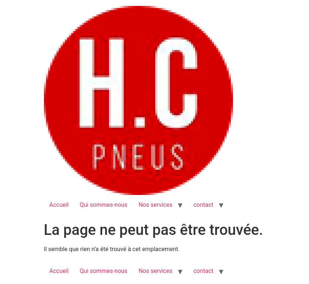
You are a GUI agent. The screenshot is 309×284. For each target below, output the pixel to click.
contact (203, 204)
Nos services (155, 204)
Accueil (59, 204)
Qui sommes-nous (103, 204)
